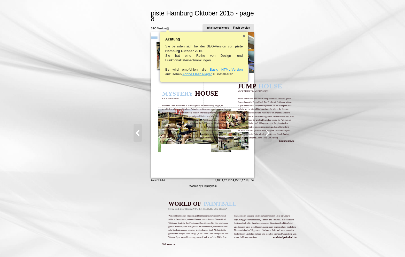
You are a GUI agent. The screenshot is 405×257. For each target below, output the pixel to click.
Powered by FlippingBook (202, 251)
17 (268, 245)
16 (264, 245)
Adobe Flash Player (171, 68)
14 (257, 245)
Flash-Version (266, 22)
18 (272, 245)
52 (277, 245)
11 (247, 245)
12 (250, 245)
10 (243, 245)
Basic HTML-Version (201, 64)
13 (254, 245)
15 (261, 245)
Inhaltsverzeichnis (243, 22)
